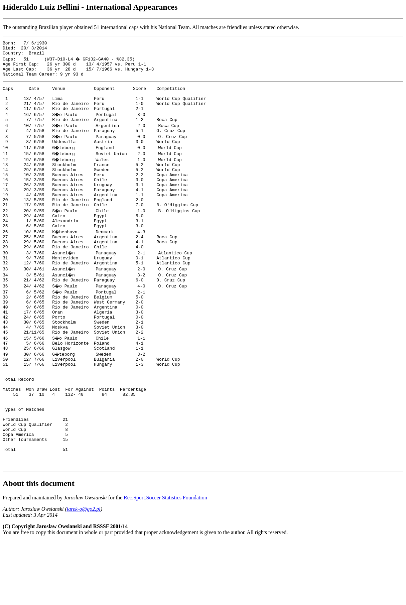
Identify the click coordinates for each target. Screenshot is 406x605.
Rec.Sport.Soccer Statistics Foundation (165, 562)
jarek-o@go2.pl (84, 573)
